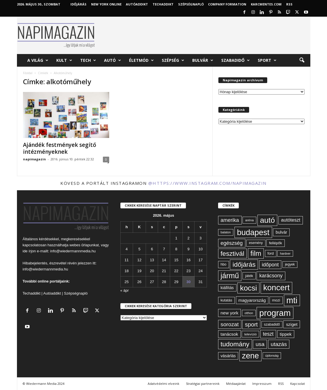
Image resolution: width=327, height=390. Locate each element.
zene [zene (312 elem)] (250, 355)
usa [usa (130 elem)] (259, 344)
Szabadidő (235, 60)
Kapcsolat (297, 383)
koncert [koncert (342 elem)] (276, 287)
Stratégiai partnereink (203, 383)
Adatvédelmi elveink (163, 383)
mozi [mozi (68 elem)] (276, 300)
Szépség (173, 60)
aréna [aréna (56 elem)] (249, 220)
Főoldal (27, 73)
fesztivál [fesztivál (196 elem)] (232, 253)
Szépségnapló (191, 4)
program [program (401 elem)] (275, 313)
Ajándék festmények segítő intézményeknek (59, 148)
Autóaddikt (52, 293)
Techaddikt (32, 293)
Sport (267, 60)
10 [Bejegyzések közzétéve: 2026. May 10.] (201, 249)
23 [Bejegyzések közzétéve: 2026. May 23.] (188, 271)
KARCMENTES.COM (266, 4)
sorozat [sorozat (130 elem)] (230, 324)
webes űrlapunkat (84, 245)
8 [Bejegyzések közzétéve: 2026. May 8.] (176, 249)
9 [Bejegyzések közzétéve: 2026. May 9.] (188, 249)
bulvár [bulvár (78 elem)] (281, 232)
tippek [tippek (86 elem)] (286, 334)
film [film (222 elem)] (256, 253)
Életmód (141, 60)
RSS (289, 4)
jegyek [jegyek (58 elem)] (290, 264)
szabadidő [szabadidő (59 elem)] (272, 324)
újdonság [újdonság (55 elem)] (272, 355)
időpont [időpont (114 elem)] (270, 265)
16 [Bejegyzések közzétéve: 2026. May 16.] (188, 260)
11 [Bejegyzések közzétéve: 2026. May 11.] (126, 260)
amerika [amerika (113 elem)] (230, 220)
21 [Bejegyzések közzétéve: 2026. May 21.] (164, 271)
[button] (301, 60)
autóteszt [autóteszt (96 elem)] (290, 220)
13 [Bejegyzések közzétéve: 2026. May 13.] (152, 260)
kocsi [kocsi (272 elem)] (248, 288)
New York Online (106, 4)
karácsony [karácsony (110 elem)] (270, 275)
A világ (37, 60)
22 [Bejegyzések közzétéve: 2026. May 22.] (176, 271)
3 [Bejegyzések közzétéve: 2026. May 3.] (200, 238)
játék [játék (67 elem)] (249, 276)
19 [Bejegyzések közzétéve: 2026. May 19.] (139, 271)
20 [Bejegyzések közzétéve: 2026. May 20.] (152, 271)
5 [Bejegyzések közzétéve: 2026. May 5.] (139, 249)
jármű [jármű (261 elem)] (230, 276)
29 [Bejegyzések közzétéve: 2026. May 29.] (176, 282)
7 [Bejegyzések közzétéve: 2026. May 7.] (164, 249)
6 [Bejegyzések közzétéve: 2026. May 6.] (152, 249)
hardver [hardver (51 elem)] (285, 253)
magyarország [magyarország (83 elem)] (252, 300)
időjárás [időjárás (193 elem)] (243, 264)
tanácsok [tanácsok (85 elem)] (229, 334)
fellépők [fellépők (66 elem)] (275, 243)
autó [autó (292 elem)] (267, 220)
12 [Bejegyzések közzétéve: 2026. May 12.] (139, 260)
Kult (64, 60)
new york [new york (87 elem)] (229, 312)
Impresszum (262, 383)
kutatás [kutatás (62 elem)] (226, 300)
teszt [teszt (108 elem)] (268, 334)
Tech (88, 60)
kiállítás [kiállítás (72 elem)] (227, 287)
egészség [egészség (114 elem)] (232, 243)
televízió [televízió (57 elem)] (250, 334)
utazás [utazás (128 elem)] (279, 344)
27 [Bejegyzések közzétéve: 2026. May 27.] (152, 282)
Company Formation (227, 4)
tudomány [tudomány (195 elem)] (235, 344)
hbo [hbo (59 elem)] (223, 264)
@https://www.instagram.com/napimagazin (207, 183)
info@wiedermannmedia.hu (73, 251)
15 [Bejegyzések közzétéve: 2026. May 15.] (176, 260)
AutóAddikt (137, 4)
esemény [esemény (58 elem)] (256, 243)
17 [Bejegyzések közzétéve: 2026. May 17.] (201, 260)
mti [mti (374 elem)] (291, 300)
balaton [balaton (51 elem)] (226, 232)
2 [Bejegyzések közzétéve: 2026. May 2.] (188, 238)
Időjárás (78, 4)
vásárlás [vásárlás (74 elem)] (228, 356)
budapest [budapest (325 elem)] (253, 232)
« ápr (124, 290)
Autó (112, 60)
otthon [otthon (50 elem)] (249, 313)
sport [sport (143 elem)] (251, 324)
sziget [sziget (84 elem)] (291, 324)
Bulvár (202, 60)
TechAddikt (163, 4)
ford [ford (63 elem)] (271, 253)
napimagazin (34, 159)
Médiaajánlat (236, 383)
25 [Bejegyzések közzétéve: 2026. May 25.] (126, 282)
